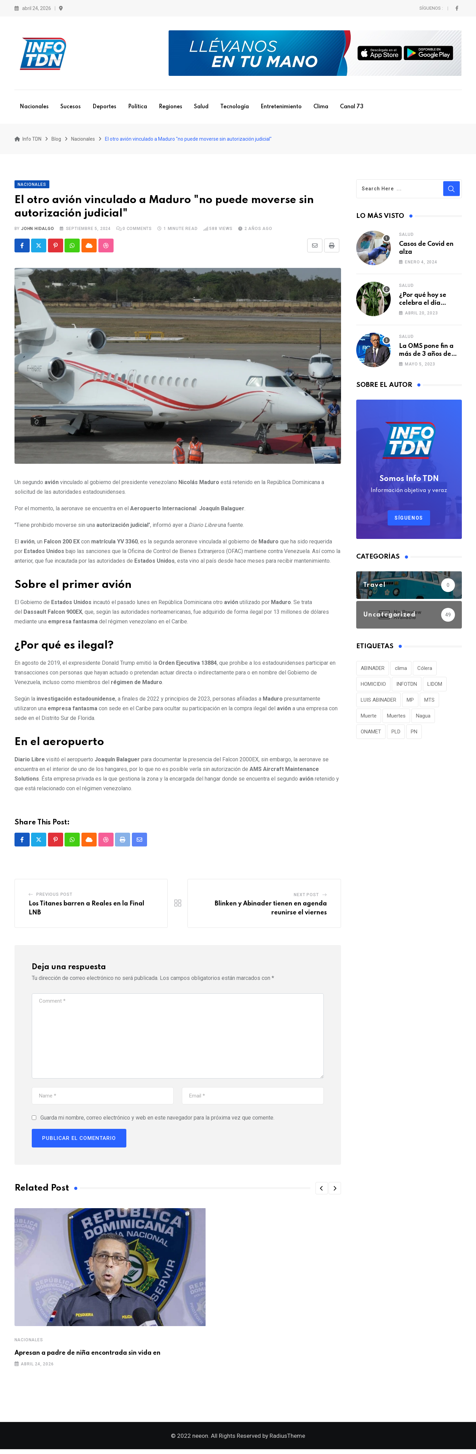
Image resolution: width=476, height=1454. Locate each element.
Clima (320, 107)
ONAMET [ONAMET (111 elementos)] (371, 734)
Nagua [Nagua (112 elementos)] (423, 718)
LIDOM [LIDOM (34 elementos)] (434, 686)
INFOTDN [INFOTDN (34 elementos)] (406, 686)
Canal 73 (351, 107)
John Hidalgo (37, 231)
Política (137, 107)
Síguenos (409, 520)
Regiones (170, 107)
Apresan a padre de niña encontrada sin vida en (87, 1356)
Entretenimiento (281, 107)
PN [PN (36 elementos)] (414, 734)
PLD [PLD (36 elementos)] (395, 734)
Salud (201, 107)
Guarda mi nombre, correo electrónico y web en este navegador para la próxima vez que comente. (157, 1120)
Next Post (306, 897)
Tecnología (234, 107)
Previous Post (54, 897)
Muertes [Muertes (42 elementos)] (396, 718)
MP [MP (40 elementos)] (410, 702)
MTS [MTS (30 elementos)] (429, 702)
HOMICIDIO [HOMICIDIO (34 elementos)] (373, 686)
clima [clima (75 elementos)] (401, 670)
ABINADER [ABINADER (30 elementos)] (373, 670)
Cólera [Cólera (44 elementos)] (424, 670)
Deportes (104, 107)
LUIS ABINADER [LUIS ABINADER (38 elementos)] (378, 702)
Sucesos (70, 107)
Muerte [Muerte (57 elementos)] (369, 718)
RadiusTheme (287, 1440)
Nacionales (34, 107)
